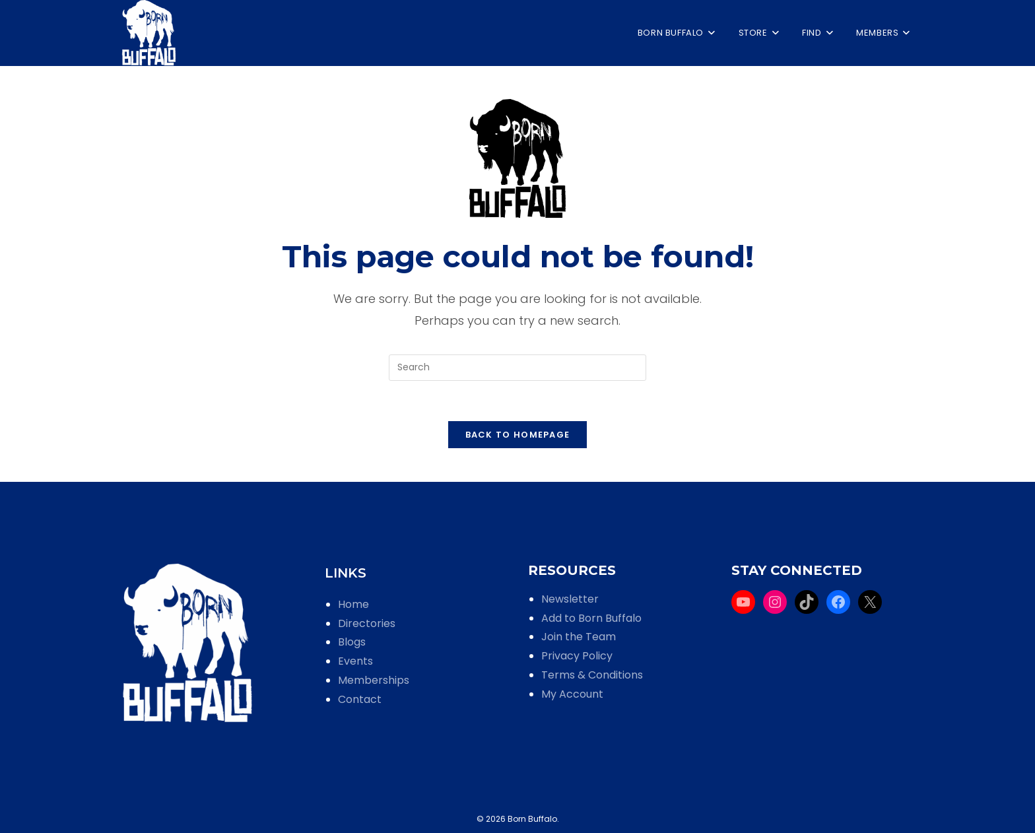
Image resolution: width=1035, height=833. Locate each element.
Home (353, 604)
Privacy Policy (577, 655)
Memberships (373, 680)
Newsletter (570, 599)
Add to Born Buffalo (591, 618)
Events (355, 661)
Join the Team (578, 636)
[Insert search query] (517, 367)
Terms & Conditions (592, 675)
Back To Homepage (517, 434)
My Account (572, 694)
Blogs (352, 642)
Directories (366, 623)
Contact (360, 699)
